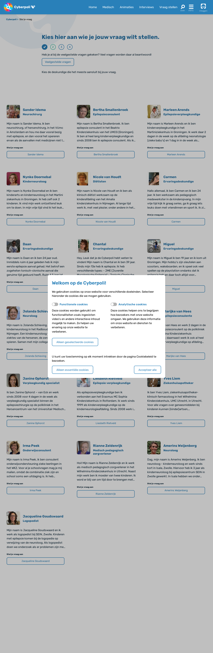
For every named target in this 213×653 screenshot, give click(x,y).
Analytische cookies (132, 304)
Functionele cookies (74, 304)
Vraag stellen (168, 7)
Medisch (108, 7)
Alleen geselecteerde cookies (75, 342)
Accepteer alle (147, 369)
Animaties (127, 7)
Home (93, 7)
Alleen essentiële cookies (72, 369)
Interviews (146, 7)
